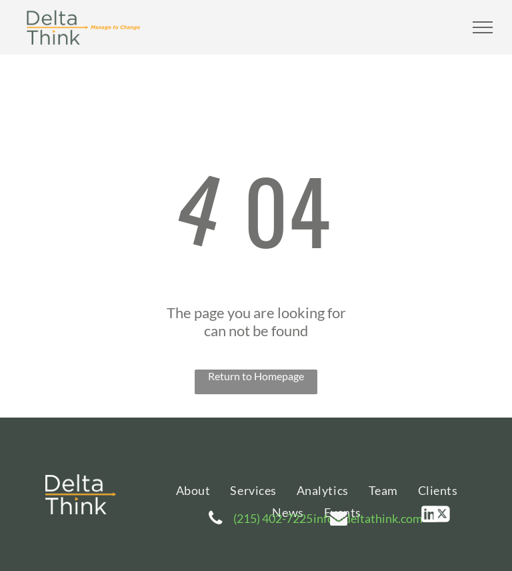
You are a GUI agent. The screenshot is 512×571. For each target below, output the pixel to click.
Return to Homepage (256, 376)
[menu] (482, 27)
